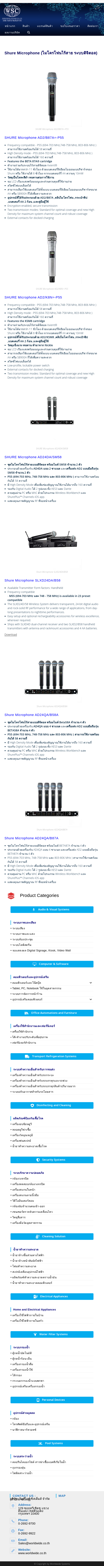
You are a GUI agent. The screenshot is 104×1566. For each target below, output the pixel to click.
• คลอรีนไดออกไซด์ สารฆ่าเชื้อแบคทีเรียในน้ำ (38, 1462)
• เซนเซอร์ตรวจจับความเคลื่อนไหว (32, 1211)
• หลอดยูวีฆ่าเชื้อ (21, 1129)
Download (11, 634)
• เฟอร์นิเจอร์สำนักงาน (23, 1043)
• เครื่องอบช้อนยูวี (21, 1124)
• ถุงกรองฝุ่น (18, 1467)
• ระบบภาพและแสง (23, 934)
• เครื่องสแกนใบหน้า (23, 1189)
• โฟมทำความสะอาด (23, 1266)
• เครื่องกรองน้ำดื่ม (22, 1364)
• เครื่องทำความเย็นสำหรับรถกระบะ (32, 1075)
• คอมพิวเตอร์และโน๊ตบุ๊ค (52, 983)
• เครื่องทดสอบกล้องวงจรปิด (28, 1184)
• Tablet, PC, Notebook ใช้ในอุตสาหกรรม (36, 988)
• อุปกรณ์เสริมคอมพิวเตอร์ (52, 999)
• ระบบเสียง (18, 928)
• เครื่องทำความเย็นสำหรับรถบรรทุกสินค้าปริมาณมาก (43, 1086)
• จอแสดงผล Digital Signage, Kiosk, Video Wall (41, 950)
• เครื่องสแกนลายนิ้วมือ (25, 1195)
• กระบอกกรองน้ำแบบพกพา (27, 1380)
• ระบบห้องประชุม (22, 939)
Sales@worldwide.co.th (34, 1543)
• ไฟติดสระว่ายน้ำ (21, 1473)
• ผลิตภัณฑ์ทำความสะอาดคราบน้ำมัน (34, 1277)
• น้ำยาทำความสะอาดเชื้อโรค (29, 1146)
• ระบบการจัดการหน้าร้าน (26, 994)
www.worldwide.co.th (32, 1553)
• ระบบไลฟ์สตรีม (21, 945)
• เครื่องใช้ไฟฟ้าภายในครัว (27, 1320)
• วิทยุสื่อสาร (18, 1217)
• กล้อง (15, 1418)
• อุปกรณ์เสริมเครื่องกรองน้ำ (28, 1386)
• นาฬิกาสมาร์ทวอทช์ (23, 1429)
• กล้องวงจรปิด (20, 1178)
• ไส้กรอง (16, 1375)
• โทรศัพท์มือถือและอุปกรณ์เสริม (30, 1424)
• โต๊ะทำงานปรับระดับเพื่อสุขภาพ (29, 1037)
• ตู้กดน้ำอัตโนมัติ (21, 1353)
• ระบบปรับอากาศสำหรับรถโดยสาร (32, 1091)
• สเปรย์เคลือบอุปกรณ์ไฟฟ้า (27, 1272)
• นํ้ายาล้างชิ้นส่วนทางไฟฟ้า (27, 1255)
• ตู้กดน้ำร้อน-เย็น (21, 1358)
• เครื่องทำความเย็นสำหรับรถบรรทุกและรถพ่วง (39, 1080)
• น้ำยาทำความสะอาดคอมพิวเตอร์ (31, 1283)
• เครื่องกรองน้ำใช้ (22, 1369)
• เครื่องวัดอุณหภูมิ (22, 1135)
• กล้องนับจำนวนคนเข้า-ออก (28, 1206)
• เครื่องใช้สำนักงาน (22, 1031)
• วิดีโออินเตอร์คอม (22, 1200)
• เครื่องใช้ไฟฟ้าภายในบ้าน (27, 1315)
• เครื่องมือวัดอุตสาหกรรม (26, 1223)
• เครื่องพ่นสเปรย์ (21, 1140)
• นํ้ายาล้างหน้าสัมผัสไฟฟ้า (27, 1260)
